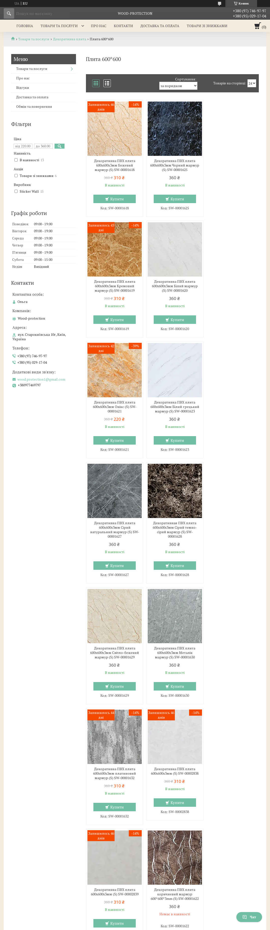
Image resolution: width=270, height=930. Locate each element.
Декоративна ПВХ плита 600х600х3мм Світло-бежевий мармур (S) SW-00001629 (231, 413)
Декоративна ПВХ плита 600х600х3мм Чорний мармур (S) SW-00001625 (172, 165)
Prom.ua (158, 916)
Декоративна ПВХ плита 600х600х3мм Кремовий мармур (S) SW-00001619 (231, 165)
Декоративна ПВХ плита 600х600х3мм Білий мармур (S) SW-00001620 (114, 286)
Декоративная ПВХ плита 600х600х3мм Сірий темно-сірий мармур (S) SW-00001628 (172, 413)
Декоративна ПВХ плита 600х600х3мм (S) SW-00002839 (113, 654)
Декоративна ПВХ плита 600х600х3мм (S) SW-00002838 (231, 534)
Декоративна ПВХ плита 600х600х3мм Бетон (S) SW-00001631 (172, 781)
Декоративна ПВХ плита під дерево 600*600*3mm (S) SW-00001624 (231, 657)
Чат (249, 917)
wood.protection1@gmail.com (41, 379)
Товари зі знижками (207, 25)
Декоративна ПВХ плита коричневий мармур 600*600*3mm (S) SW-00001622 (172, 659)
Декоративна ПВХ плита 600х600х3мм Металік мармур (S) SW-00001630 (113, 536)
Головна (24, 25)
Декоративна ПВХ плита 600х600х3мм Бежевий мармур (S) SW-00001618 (113, 165)
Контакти (123, 25)
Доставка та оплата (159, 25)
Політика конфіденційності (167, 925)
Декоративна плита (69, 39)
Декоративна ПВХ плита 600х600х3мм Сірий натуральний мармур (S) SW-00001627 (114, 413)
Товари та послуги (59, 25)
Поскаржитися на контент (128, 925)
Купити (116, 198)
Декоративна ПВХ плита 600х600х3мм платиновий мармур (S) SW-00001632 (172, 536)
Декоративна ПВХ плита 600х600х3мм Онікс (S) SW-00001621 (172, 286)
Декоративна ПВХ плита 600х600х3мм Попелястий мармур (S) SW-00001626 (113, 781)
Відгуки (22, 87)
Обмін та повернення (34, 106)
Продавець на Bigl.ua (135, 921)
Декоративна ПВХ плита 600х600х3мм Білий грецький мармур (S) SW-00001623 (231, 288)
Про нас (98, 25)
